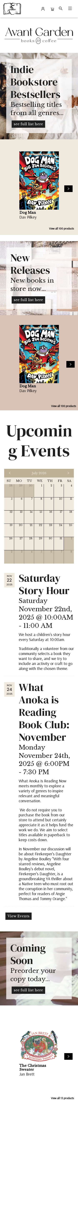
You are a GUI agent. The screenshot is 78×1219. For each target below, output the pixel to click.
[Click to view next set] (68, 188)
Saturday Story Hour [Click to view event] (44, 584)
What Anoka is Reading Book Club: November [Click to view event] (44, 712)
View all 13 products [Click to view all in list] (62, 1098)
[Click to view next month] (68, 473)
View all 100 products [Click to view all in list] (61, 228)
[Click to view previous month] (9, 473)
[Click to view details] (39, 180)
